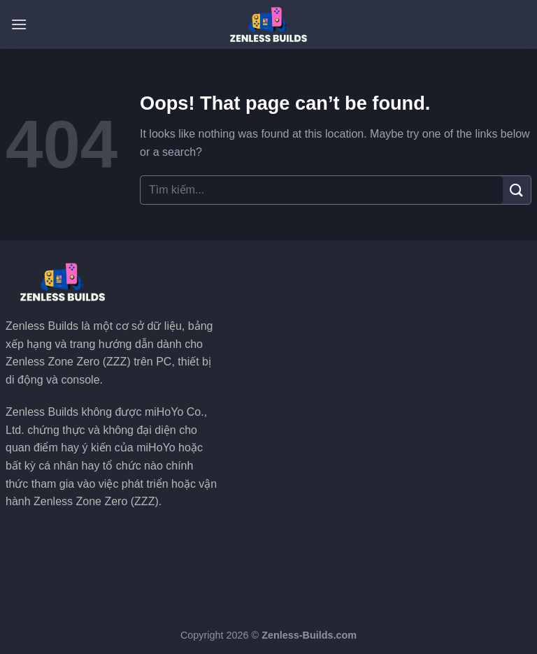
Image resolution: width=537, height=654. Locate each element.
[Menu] (18, 24)
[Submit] (517, 189)
